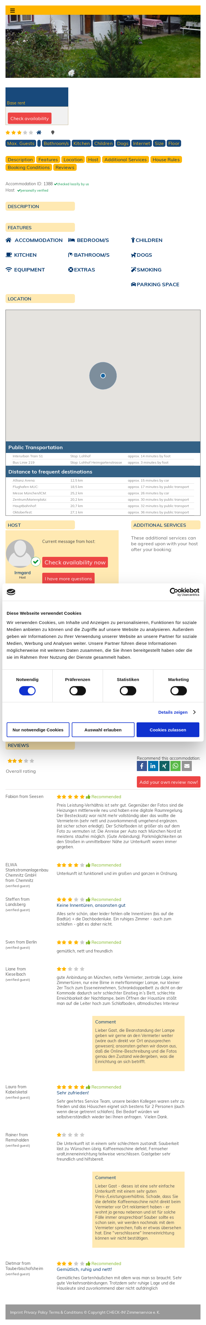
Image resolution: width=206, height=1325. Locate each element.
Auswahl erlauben (103, 729)
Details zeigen (172, 712)
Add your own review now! (168, 782)
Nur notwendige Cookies (38, 729)
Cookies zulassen (168, 729)
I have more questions (68, 578)
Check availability (29, 118)
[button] (103, 375)
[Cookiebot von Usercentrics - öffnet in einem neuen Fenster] (174, 592)
